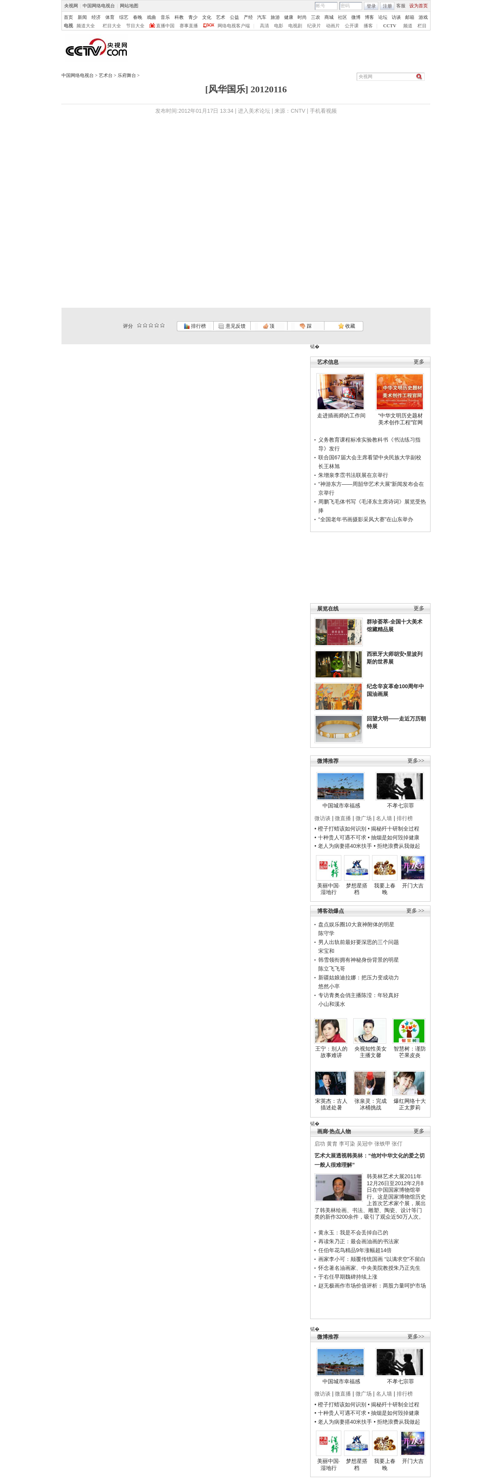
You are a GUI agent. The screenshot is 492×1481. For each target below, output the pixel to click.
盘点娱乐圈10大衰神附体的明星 (356, 924)
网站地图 (129, 5)
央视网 (71, 5)
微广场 (364, 818)
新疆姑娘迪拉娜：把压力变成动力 (358, 977)
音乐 (165, 17)
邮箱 (409, 17)
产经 (248, 17)
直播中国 (165, 25)
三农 (315, 17)
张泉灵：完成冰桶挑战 (370, 1104)
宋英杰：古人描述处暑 (331, 1104)
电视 (68, 25)
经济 (96, 17)
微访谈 (322, 818)
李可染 (347, 1144)
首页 (68, 17)
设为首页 (418, 5)
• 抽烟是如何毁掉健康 (394, 837)
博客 (369, 17)
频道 (407, 25)
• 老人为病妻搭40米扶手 (343, 846)
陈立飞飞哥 (331, 969)
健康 (288, 17)
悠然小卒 (329, 986)
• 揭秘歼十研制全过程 (394, 829)
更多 (419, 362)
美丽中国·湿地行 (328, 889)
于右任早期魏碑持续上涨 (347, 1277)
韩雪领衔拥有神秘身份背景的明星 (358, 960)
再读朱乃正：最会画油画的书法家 (358, 1241)
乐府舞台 (127, 75)
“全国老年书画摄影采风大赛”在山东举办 (365, 519)
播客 (368, 25)
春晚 (137, 17)
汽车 (261, 17)
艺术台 (106, 75)
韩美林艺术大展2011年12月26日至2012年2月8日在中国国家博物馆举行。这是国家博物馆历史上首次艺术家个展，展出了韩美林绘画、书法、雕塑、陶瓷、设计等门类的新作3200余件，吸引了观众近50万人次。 (370, 1196)
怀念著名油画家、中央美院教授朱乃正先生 (369, 1268)
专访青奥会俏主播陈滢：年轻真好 (358, 995)
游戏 (423, 17)
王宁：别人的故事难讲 (331, 1052)
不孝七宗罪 (400, 805)
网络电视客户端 (234, 25)
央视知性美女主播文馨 (370, 1052)
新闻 (82, 17)
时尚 (302, 17)
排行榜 (195, 326)
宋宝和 (326, 951)
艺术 (220, 17)
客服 (401, 5)
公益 (234, 17)
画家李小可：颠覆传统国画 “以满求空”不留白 (372, 1259)
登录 (371, 6)
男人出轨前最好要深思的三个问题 (358, 942)
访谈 (396, 17)
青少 (193, 17)
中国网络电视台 (99, 5)
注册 (387, 6)
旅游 (275, 17)
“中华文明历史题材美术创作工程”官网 (400, 418)
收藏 (346, 326)
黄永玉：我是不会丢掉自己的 (353, 1232)
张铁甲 (382, 1144)
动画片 (333, 25)
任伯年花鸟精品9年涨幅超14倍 (355, 1250)
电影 (278, 25)
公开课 (352, 25)
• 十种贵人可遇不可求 (341, 837)
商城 (329, 17)
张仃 (397, 1144)
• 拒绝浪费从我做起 (397, 846)
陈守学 (326, 933)
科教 (179, 17)
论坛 (382, 17)
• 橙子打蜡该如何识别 (340, 829)
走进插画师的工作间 (341, 415)
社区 (342, 17)
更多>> (415, 761)
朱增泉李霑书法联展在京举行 (353, 475)
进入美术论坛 (254, 111)
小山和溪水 (331, 1004)
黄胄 (332, 1144)
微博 (356, 17)
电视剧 (295, 25)
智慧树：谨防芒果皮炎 (410, 1052)
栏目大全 (112, 25)
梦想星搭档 (356, 889)
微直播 (343, 818)
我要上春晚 (385, 889)
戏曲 (151, 17)
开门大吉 (413, 885)
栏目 (422, 25)
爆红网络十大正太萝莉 (410, 1104)
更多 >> (415, 911)
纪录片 (314, 25)
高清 (264, 25)
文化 (206, 17)
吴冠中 (365, 1144)
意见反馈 (231, 326)
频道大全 (85, 25)
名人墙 (384, 818)
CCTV (389, 25)
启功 (319, 1144)
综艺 (123, 17)
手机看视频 (323, 111)
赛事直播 (189, 25)
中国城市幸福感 (341, 805)
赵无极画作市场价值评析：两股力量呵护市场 (372, 1286)
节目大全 (135, 25)
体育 (110, 17)
